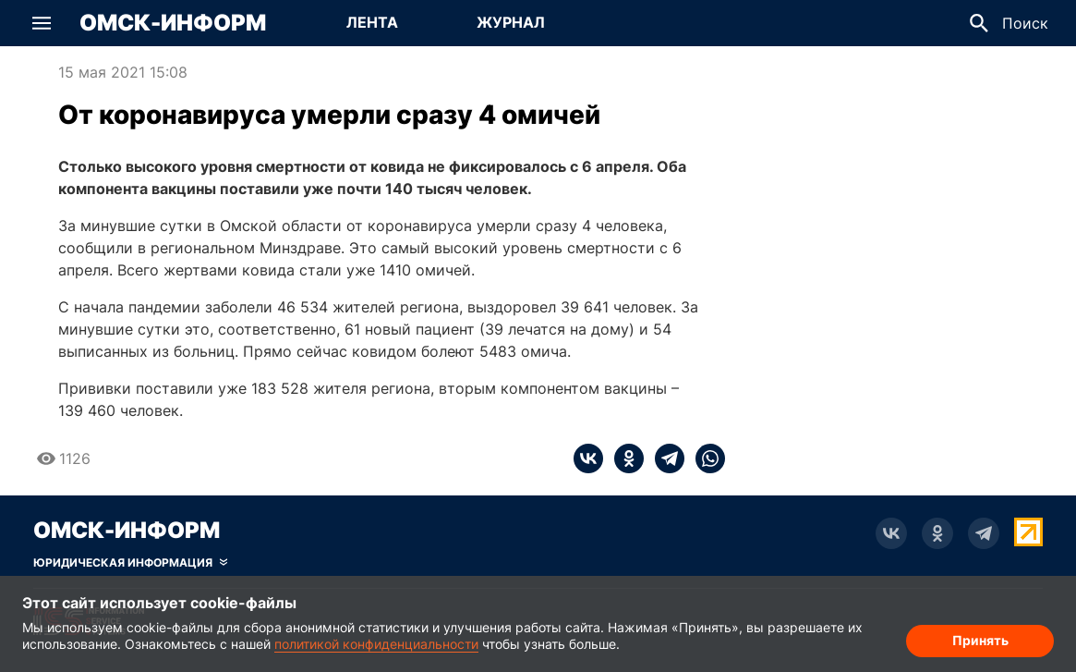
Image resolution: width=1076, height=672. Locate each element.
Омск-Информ (172, 23)
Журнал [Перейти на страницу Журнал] (511, 22)
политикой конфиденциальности (376, 644)
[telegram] (664, 458)
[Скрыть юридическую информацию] (130, 563)
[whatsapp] (704, 458)
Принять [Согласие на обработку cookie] (980, 640)
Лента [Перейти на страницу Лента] (372, 22)
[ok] (623, 458)
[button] (41, 23)
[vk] (588, 458)
